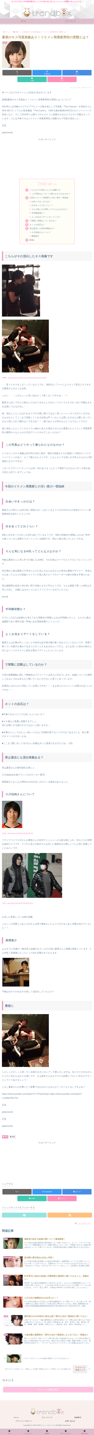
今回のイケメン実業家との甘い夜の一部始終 (48, 198)
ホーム (16, 1420)
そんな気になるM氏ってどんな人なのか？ (49, 210)
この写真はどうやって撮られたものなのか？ (50, 194)
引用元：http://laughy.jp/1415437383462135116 (17, 835)
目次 (44, 183)
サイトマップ (47, 1420)
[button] (62, 79)
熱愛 (5, 1138)
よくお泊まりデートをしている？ (46, 218)
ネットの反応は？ (37, 226)
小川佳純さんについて (41, 233)
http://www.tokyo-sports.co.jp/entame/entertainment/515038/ (27, 379)
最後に (32, 241)
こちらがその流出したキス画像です (45, 190)
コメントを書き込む (48, 1391)
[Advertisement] (47, 159)
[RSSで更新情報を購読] (69, 1216)
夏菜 (12, 1138)
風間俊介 (35, 237)
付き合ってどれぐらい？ (42, 206)
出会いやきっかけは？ (41, 202)
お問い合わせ (70, 1423)
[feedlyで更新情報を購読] (24, 1216)
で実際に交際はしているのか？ (43, 222)
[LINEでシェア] (32, 79)
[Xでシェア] (17, 72)
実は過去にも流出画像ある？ (42, 229)
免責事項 (77, 1420)
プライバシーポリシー (24, 1423)
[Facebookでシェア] (47, 72)
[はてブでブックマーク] (77, 72)
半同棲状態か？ (38, 214)
